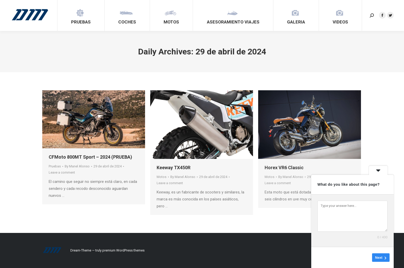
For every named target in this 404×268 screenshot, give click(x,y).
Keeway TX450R (173, 167)
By (77, 166)
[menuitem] (80, 15)
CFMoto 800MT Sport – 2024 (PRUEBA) (90, 157)
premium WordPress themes (123, 250)
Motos (161, 177)
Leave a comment (62, 172)
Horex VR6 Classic (284, 167)
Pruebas (55, 166)
